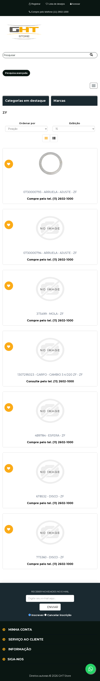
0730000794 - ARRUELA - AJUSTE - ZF (50, 253)
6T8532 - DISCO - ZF (50, 496)
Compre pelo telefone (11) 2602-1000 (48, 12)
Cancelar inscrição (59, 615)
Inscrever (37, 615)
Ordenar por (27, 123)
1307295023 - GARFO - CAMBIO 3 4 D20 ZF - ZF (50, 374)
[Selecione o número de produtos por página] (74, 129)
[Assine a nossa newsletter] (50, 598)
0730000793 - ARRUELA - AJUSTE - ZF (50, 192)
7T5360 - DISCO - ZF (50, 557)
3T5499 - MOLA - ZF (50, 313)
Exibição (74, 123)
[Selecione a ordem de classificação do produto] (26, 129)
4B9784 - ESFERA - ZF (50, 435)
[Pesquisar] (50, 55)
